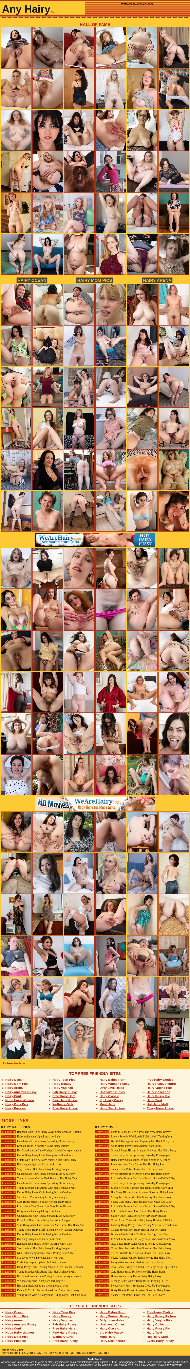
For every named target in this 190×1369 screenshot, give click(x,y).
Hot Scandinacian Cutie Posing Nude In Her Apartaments (41, 1150)
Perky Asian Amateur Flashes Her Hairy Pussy (129, 1262)
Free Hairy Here (64, 1096)
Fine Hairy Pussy (65, 1100)
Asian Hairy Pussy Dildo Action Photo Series (128, 1145)
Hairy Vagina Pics (160, 1087)
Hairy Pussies (15, 1108)
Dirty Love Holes (112, 1087)
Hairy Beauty (62, 1083)
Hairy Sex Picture (112, 1108)
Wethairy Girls (63, 1104)
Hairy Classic (109, 1096)
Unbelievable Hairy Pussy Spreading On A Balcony (38, 1141)
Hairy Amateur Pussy (21, 1092)
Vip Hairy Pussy (111, 1100)
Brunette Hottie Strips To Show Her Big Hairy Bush (132, 1234)
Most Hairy (108, 1104)
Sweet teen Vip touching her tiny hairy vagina (34, 1197)
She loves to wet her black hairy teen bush (32, 1257)
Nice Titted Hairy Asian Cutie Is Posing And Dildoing (133, 1243)
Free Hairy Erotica (160, 1079)
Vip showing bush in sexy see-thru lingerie (33, 1281)
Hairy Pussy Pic (158, 1096)
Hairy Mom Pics (94, 280)
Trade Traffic (95, 1359)
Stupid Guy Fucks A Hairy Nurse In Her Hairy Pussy (38, 1159)
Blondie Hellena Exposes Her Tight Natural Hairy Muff (134, 1187)
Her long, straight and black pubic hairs (31, 1164)
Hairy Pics (102, 1353)
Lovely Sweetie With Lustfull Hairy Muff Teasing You (133, 1136)
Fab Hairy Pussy (65, 1092)
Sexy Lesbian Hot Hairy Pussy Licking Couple (35, 1169)
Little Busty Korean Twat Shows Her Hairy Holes (131, 1211)
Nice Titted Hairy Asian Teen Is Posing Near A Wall (38, 1253)
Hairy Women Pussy (114, 1083)
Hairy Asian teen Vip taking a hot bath (30, 1136)
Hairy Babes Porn (113, 1079)
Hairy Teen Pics (64, 1079)
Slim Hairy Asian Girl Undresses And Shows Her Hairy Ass (42, 1225)
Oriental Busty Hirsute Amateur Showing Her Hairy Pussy (135, 1150)
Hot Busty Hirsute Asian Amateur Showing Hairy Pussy (134, 1192)
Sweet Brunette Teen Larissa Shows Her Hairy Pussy (132, 1253)
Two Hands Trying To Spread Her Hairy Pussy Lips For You (136, 1267)
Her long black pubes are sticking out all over (34, 1285)
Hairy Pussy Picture (161, 1083)
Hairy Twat (154, 1100)
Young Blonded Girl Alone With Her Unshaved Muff (38, 1187)
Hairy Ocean (32, 280)
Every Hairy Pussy (160, 1108)
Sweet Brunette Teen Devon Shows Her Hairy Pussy (132, 1173)
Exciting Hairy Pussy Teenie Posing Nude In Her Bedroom (136, 1225)
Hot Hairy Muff (157, 1104)
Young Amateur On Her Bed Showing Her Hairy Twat (39, 1178)
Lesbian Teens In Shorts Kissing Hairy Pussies (35, 1145)
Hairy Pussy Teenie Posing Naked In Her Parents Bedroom (42, 1267)
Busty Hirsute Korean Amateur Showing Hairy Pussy (132, 1290)
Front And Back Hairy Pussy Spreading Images (35, 1220)
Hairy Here (41, 1353)
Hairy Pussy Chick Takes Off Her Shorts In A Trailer (132, 1159)
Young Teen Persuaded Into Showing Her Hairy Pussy (133, 1197)
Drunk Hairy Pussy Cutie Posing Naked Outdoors (37, 1155)
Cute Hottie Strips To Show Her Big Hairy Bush (36, 1201)
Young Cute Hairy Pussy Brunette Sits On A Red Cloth (133, 1201)
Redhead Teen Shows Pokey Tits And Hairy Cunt (36, 1243)
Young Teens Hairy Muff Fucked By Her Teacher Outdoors (42, 1229)
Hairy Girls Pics (16, 1104)
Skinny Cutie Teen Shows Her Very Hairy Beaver (130, 1215)
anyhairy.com (174, 1364)
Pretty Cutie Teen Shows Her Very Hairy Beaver (36, 1206)
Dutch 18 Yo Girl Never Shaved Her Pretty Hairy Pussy (40, 1290)
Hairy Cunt (13, 1096)
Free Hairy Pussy (65, 1108)
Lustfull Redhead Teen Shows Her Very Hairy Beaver (133, 1131)
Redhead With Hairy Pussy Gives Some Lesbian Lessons (41, 1131)
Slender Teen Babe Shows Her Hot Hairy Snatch (130, 1169)
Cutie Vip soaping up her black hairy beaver (33, 1262)
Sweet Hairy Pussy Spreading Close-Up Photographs (132, 1155)
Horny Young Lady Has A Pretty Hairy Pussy (128, 1276)
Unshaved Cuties (112, 1092)
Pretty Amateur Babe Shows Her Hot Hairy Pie (129, 1164)
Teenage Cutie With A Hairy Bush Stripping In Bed (131, 1281)
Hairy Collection (158, 1092)
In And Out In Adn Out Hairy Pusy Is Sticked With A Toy (135, 1178)
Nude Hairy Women (19, 1100)
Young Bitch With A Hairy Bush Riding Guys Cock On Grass (43, 1294)
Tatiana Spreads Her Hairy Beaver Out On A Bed (130, 1229)
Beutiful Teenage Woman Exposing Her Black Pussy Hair (135, 1141)
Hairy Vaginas (63, 1087)
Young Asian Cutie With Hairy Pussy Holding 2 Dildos (133, 1220)
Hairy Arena (157, 280)
